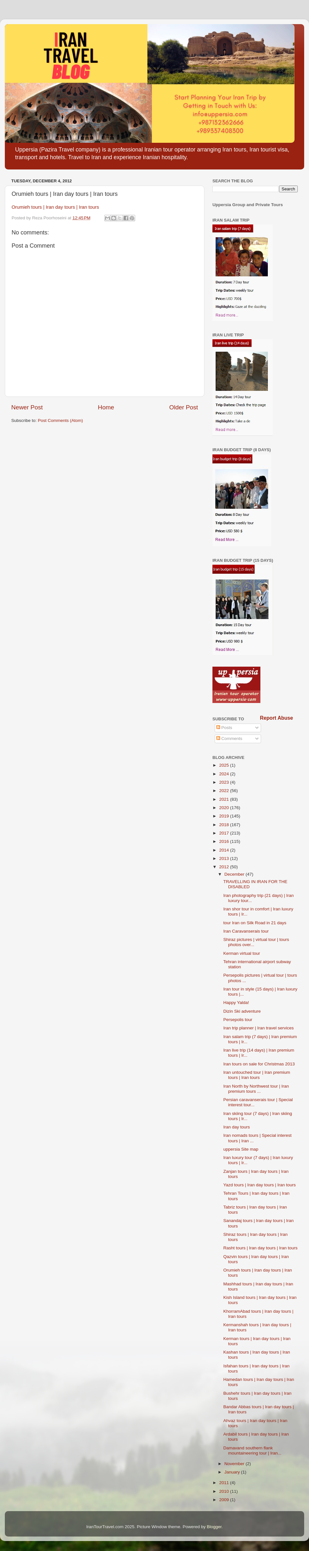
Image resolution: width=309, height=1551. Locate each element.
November (235, 1463)
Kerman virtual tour (241, 953)
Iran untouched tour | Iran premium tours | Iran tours (256, 1075)
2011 (224, 1482)
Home (106, 407)
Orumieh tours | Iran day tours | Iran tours (55, 207)
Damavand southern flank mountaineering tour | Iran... (252, 1450)
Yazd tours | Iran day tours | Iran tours (259, 1184)
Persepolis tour (237, 1019)
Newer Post (27, 407)
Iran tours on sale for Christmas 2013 (259, 1064)
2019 (224, 816)
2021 (224, 799)
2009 (224, 1499)
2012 (224, 866)
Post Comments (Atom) (60, 420)
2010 (224, 1491)
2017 (224, 833)
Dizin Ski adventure (242, 1011)
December (235, 874)
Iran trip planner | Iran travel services (258, 1028)
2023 (224, 782)
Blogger (214, 1526)
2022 (224, 790)
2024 (224, 773)
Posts (224, 727)
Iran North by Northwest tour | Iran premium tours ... (256, 1089)
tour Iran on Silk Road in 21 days (254, 922)
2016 (224, 841)
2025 (224, 765)
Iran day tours (236, 1127)
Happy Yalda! (236, 1002)
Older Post (183, 407)
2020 (224, 807)
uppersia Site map (240, 1149)
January (232, 1472)
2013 (224, 858)
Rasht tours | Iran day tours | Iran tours (260, 1247)
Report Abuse (276, 718)
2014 (224, 850)
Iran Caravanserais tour (246, 931)
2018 (224, 824)
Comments (229, 738)
